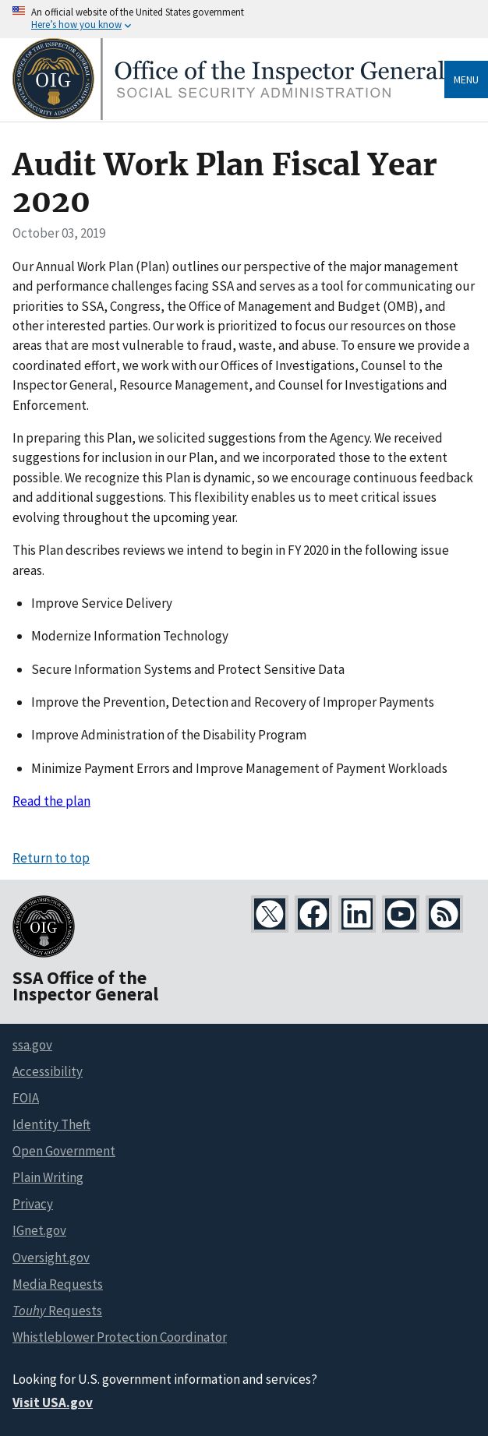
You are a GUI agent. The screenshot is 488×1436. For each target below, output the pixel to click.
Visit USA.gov (52, 1402)
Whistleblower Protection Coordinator (119, 1337)
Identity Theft (51, 1124)
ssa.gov (32, 1044)
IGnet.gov (39, 1230)
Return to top (51, 857)
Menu (466, 79)
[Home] (228, 115)
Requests (57, 1310)
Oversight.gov (51, 1257)
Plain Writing (47, 1177)
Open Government (63, 1150)
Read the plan (51, 801)
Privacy (32, 1203)
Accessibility (47, 1071)
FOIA (25, 1097)
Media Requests (57, 1284)
